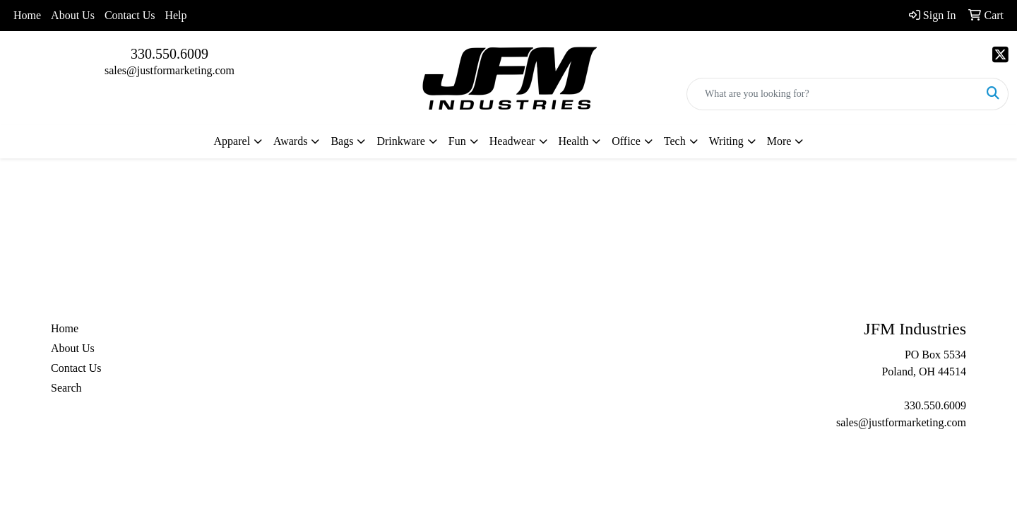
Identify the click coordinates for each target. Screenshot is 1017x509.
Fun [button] (457, 141)
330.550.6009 (169, 54)
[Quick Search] (832, 94)
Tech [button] (675, 141)
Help (175, 15)
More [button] (779, 141)
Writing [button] (726, 141)
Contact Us (130, 15)
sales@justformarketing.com (169, 70)
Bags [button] (342, 141)
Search (66, 388)
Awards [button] (290, 141)
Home (27, 15)
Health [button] (574, 141)
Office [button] (626, 141)
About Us (73, 15)
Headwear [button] (512, 141)
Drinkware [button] (400, 141)
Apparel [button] (232, 141)
